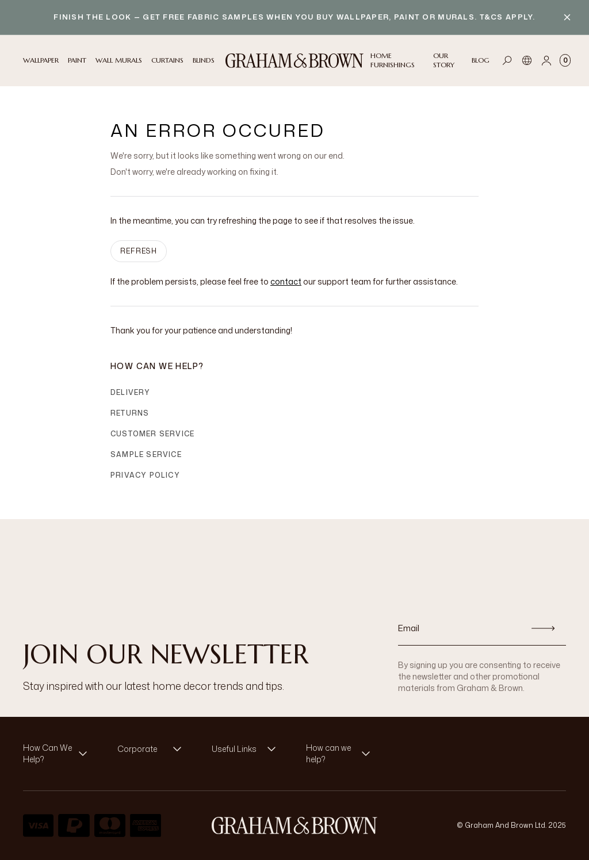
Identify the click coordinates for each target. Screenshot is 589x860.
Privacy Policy (145, 475)
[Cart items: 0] (565, 60)
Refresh (138, 251)
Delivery (130, 392)
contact (285, 281)
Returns (129, 413)
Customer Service (152, 434)
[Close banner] (567, 17)
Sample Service (146, 454)
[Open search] (507, 60)
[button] (58, 753)
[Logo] (294, 60)
